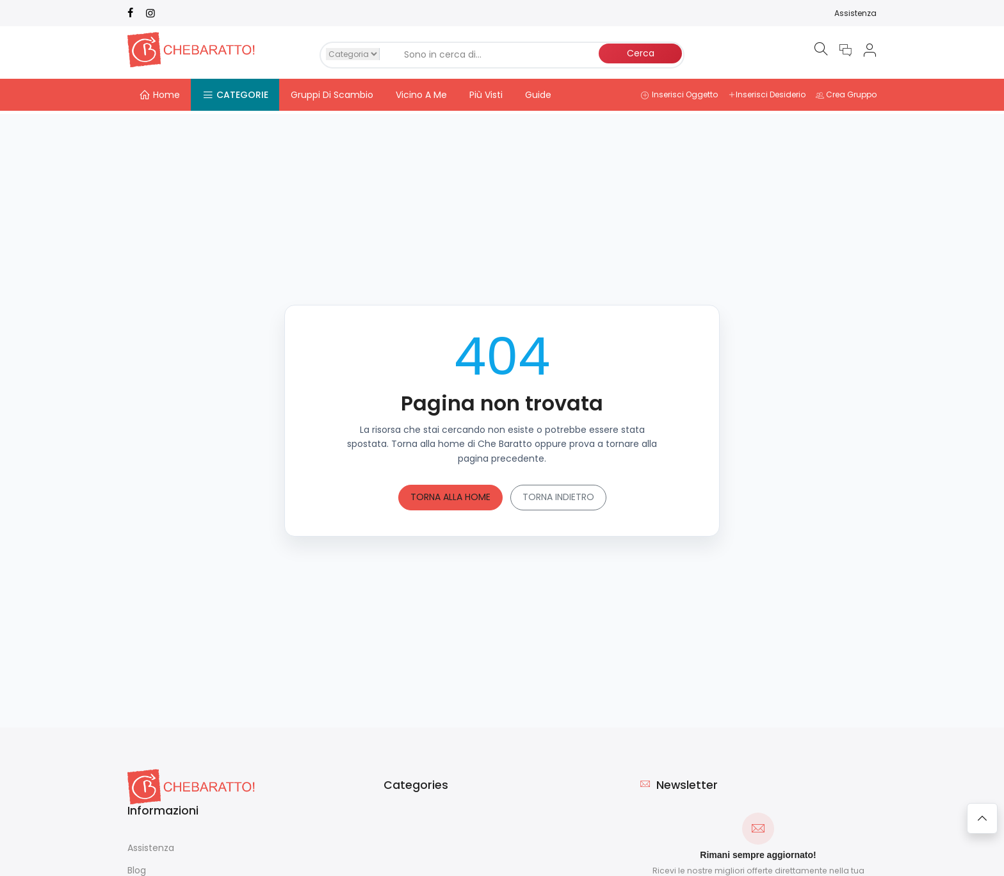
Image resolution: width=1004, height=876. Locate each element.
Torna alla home (450, 493)
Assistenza (855, 13)
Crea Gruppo (846, 94)
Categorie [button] (235, 94)
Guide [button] (538, 94)
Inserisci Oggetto (679, 94)
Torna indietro (558, 493)
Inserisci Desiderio (767, 94)
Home (159, 94)
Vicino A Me (421, 94)
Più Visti (486, 94)
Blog (136, 867)
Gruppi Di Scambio (332, 94)
